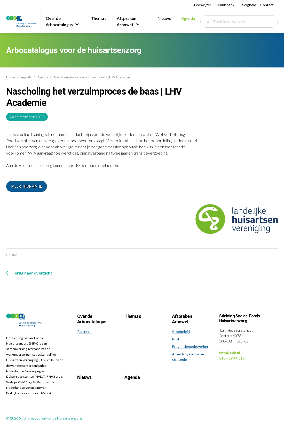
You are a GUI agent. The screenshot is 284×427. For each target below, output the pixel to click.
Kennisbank (224, 5)
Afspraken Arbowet (182, 319)
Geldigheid (247, 5)
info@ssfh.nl (229, 352)
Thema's (132, 316)
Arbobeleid (181, 331)
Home (10, 77)
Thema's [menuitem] (99, 18)
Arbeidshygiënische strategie (188, 357)
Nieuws (84, 377)
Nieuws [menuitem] (164, 18)
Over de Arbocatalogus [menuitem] (59, 21)
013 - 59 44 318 (231, 358)
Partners (84, 331)
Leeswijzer (202, 5)
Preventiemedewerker (190, 346)
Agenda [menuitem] (188, 18)
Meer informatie (26, 186)
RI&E (176, 339)
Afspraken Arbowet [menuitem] (126, 21)
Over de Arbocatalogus (91, 319)
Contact (267, 5)
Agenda (26, 77)
